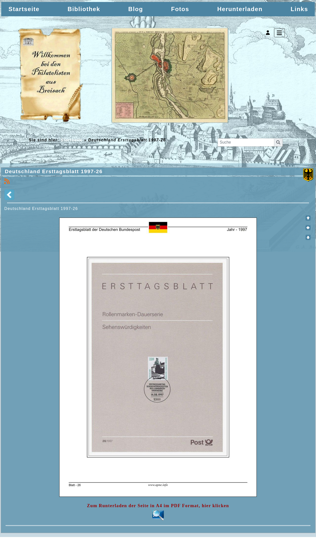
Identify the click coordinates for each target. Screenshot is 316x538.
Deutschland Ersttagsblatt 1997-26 (55, 171)
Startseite (71, 140)
